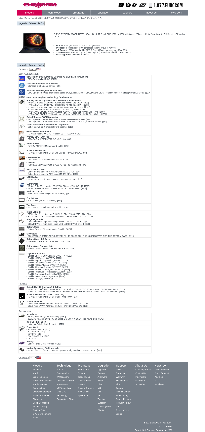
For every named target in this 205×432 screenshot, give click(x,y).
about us (151, 12)
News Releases (161, 369)
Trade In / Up (84, 377)
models (29, 12)
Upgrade (22, 23)
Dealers (81, 384)
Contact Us (140, 373)
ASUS (100, 380)
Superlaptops (39, 388)
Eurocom (102, 403)
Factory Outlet (39, 410)
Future (60, 369)
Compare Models (41, 403)
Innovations (62, 384)
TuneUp (120, 388)
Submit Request (123, 399)
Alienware (102, 377)
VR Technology (64, 388)
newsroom (176, 12)
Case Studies (84, 380)
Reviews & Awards (65, 380)
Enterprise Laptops (42, 391)
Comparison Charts (66, 399)
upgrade (103, 12)
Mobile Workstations (42, 380)
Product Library (40, 406)
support (127, 12)
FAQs (41, 23)
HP (99, 395)
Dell (99, 391)
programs (78, 12)
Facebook (159, 384)
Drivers (32, 23)
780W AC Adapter (41, 395)
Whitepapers (63, 377)
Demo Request (161, 373)
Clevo (100, 384)
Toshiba (101, 399)
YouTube (158, 377)
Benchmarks (62, 373)
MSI (99, 388)
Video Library (122, 395)
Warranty (120, 377)
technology (54, 12)
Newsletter (140, 380)
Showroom (38, 399)
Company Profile (143, 369)
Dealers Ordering (86, 388)
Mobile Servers (40, 384)
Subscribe (140, 384)
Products (37, 369)
